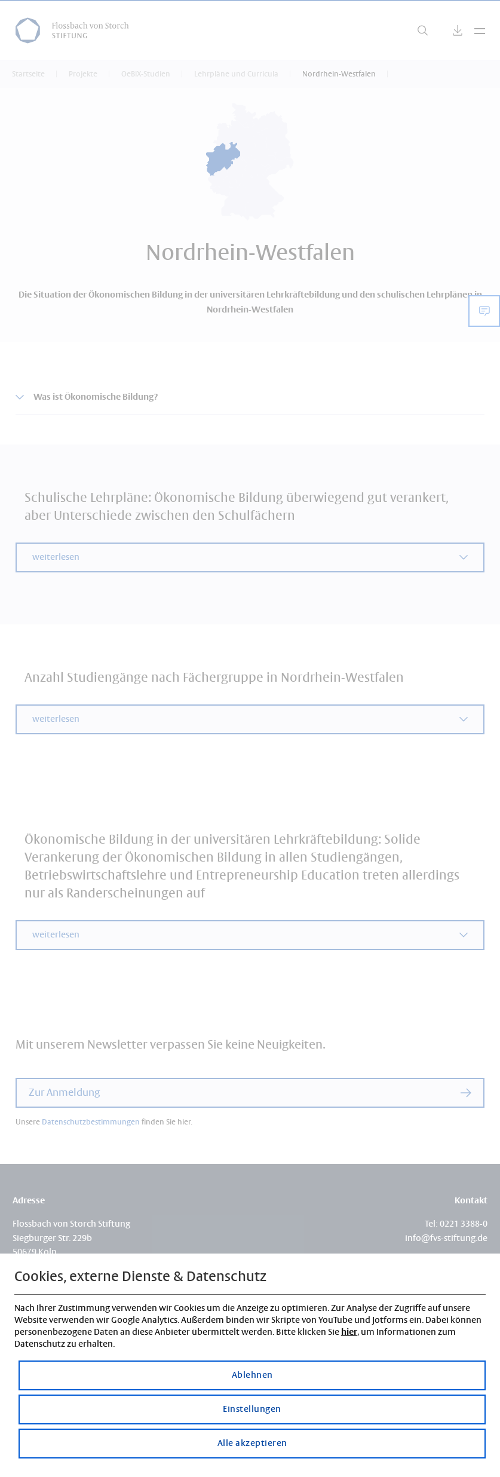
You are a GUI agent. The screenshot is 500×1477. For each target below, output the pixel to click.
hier (349, 1332)
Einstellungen (252, 1409)
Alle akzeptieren (252, 1443)
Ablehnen (252, 1375)
